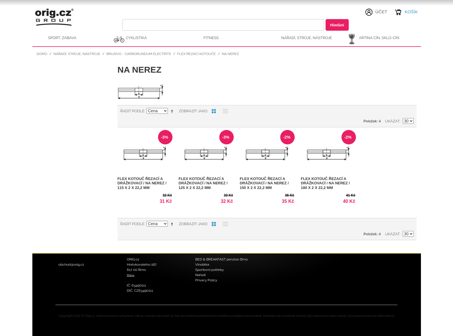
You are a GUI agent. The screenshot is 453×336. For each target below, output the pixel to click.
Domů (42, 54)
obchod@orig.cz (71, 264)
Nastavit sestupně (173, 111)
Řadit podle (132, 111)
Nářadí (200, 275)
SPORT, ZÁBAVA (62, 38)
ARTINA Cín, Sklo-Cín (379, 38)
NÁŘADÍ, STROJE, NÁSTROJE (306, 38)
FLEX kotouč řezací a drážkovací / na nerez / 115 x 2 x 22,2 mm (142, 183)
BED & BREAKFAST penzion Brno (221, 259)
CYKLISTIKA (136, 38)
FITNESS (211, 38)
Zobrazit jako (193, 111)
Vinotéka (202, 264)
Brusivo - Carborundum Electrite (138, 54)
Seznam (224, 111)
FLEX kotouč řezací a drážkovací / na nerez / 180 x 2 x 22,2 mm (325, 183)
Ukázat (392, 121)
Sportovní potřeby (209, 270)
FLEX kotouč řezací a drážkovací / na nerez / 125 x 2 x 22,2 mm (203, 183)
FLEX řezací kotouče (196, 54)
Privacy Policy (206, 280)
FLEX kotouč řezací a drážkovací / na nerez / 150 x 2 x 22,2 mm (264, 183)
